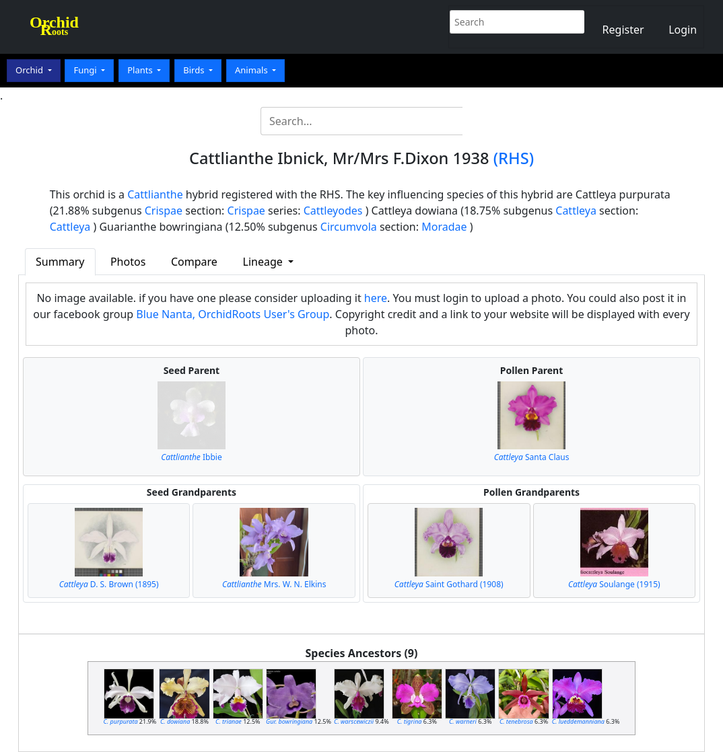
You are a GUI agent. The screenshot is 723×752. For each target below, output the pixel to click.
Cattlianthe (154, 194)
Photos (127, 261)
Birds (195, 70)
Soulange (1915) (614, 584)
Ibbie (191, 457)
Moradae (444, 226)
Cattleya (575, 210)
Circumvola (348, 226)
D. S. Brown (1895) (109, 584)
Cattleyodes (333, 210)
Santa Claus (532, 457)
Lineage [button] (264, 261)
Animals (252, 70)
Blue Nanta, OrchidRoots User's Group (232, 314)
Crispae (163, 210)
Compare (194, 261)
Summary (60, 261)
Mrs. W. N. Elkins (274, 584)
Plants (141, 70)
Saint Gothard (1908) (449, 584)
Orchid (30, 70)
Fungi (86, 70)
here (375, 298)
